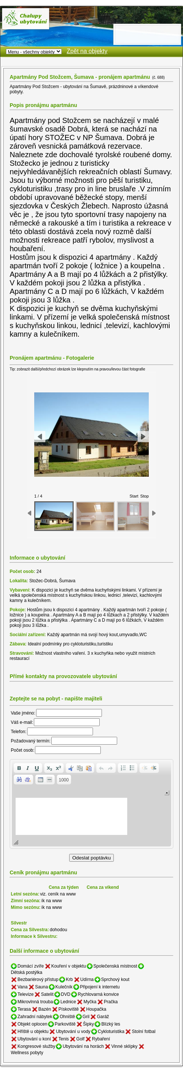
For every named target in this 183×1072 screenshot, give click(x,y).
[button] (19, 768)
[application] (91, 804)
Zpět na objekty (87, 51)
